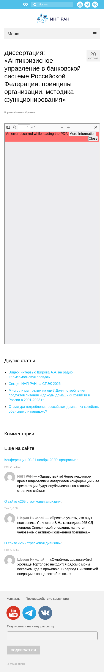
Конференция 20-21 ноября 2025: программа (40, 460)
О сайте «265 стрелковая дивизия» (32, 501)
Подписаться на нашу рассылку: (31, 626)
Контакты (13, 598)
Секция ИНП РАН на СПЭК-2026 (35, 384)
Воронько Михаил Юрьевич (19, 112)
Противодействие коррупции (47, 598)
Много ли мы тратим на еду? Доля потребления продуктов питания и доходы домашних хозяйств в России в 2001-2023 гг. (49, 395)
